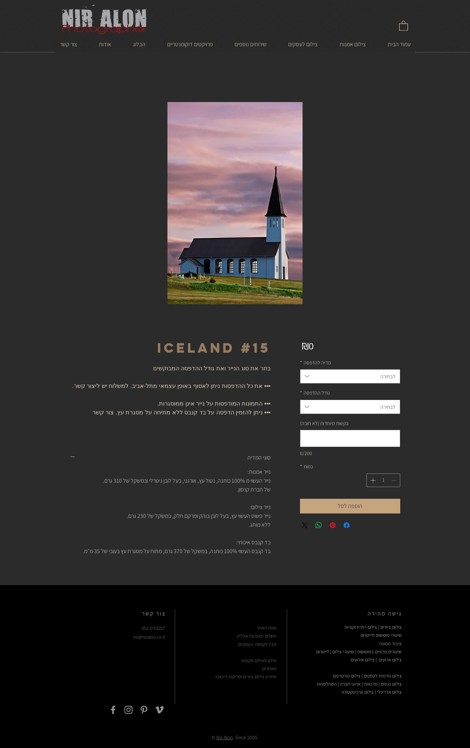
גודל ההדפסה (315, 392)
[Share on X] (304, 525)
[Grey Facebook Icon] (113, 709)
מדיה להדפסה (315, 362)
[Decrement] (394, 480)
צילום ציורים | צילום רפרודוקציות (373, 627)
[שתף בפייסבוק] (346, 525)
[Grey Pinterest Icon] (143, 709)
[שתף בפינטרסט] (332, 525)
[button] (353, 44)
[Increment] (372, 480)
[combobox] (350, 376)
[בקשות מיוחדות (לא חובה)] (350, 438)
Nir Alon (224, 737)
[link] (403, 25)
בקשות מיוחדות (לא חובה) (324, 423)
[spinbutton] (383, 480)
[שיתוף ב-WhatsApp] (318, 525)
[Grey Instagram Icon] (128, 709)
